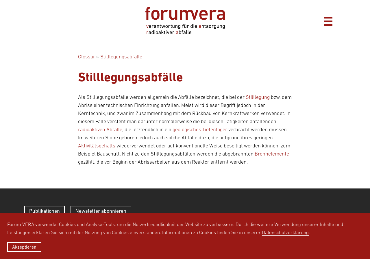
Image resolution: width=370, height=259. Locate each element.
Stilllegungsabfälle (121, 57)
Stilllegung (258, 97)
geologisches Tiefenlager (200, 129)
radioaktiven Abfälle (100, 129)
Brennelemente (272, 154)
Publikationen (44, 211)
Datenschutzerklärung (285, 232)
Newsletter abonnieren (100, 211)
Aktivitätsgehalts (96, 146)
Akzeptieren (24, 246)
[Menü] (328, 21)
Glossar (86, 57)
